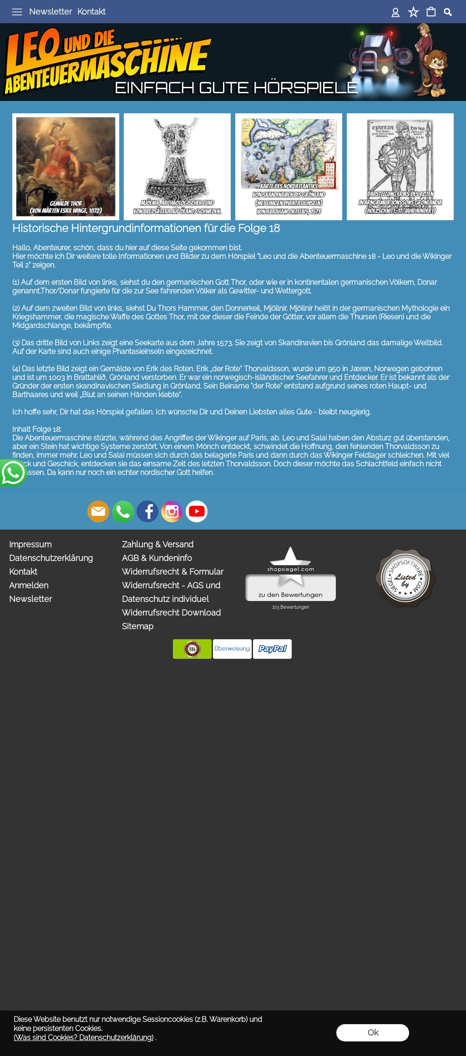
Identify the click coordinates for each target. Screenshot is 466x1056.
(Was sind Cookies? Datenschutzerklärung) (83, 1037)
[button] (16, 12)
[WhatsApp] (122, 511)
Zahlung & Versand (157, 544)
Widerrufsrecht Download (171, 612)
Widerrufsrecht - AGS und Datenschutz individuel (171, 592)
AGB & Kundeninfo (157, 558)
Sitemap (137, 626)
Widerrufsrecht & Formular (172, 571)
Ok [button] (373, 1032)
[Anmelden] (395, 12)
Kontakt (91, 11)
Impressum (30, 544)
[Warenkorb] (431, 12)
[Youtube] (196, 511)
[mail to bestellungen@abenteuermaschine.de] (98, 511)
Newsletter (50, 11)
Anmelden (28, 585)
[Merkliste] (413, 12)
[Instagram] (172, 511)
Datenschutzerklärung (51, 558)
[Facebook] (147, 511)
